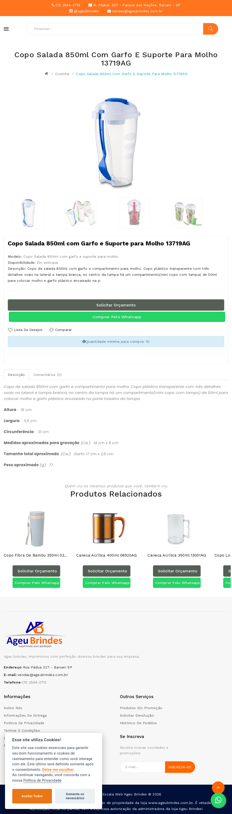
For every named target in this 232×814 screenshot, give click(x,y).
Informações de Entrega (25, 715)
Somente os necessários (75, 796)
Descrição (16, 374)
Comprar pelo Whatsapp (117, 316)
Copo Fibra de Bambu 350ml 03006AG (36, 555)
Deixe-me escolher (58, 770)
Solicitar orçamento (116, 305)
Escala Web (112, 794)
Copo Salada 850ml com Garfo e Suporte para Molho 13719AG (131, 74)
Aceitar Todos (32, 796)
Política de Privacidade (42, 780)
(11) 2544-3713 (34, 682)
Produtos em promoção (141, 708)
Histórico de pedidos (138, 723)
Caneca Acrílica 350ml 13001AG (176, 555)
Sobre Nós (13, 708)
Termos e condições (22, 730)
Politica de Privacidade (24, 723)
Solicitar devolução (137, 715)
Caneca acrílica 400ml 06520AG (106, 555)
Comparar (64, 330)
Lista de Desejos (28, 330)
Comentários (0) (48, 374)
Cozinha (62, 74)
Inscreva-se (179, 767)
